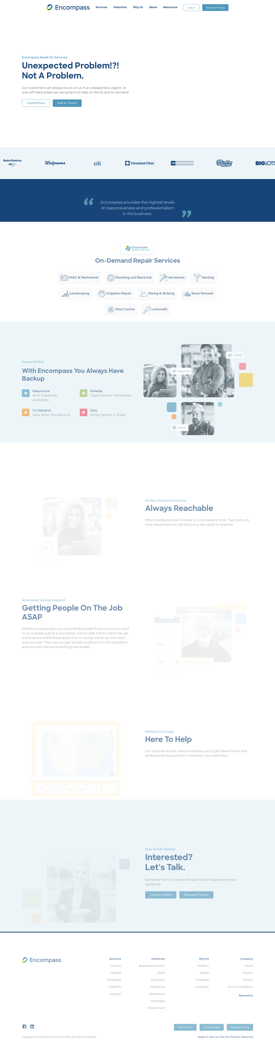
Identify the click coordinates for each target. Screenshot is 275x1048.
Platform (203, 973)
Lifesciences (157, 1001)
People (204, 980)
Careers (247, 980)
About (249, 973)
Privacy (248, 987)
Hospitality (158, 1008)
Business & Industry (152, 973)
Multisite (115, 980)
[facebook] (24, 1033)
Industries (158, 966)
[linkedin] (32, 1033)
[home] (68, 7)
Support (115, 1001)
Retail (161, 980)
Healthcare (157, 994)
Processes (202, 987)
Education (158, 987)
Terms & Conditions (240, 994)
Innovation (202, 994)
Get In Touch (67, 103)
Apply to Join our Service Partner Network (225, 1044)
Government (156, 1015)
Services (115, 966)
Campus (115, 973)
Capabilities (36, 103)
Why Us (204, 966)
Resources (246, 1002)
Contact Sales (161, 903)
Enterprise (114, 987)
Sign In (191, 8)
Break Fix (115, 994)
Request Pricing (215, 8)
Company (246, 966)
